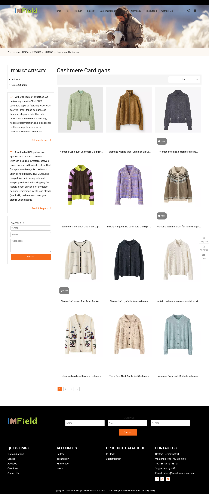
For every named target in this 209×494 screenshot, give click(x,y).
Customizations (15, 454)
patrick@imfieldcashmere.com (178, 473)
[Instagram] (168, 479)
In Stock (91, 10)
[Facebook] (157, 479)
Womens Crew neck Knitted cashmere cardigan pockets (178, 377)
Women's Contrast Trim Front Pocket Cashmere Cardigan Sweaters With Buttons (80, 302)
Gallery (60, 454)
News (60, 468)
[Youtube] (162, 479)
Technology (63, 458)
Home (58, 10)
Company (136, 10)
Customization (19, 85)
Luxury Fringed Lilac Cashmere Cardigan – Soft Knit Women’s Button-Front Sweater (129, 227)
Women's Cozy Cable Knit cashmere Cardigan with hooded (129, 302)
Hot (67, 10)
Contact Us (167, 10)
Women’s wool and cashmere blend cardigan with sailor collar (177, 152)
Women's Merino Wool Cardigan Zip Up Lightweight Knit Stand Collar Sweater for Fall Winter (129, 152)
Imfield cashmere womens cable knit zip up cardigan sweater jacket (178, 302)
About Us (12, 463)
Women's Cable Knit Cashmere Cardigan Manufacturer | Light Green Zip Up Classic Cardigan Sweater (80, 152)
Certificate (12, 468)
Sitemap (137, 490)
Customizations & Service (113, 10)
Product (78, 10)
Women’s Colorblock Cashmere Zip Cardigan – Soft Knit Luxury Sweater (80, 227)
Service (11, 458)
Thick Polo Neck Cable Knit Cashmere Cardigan (129, 377)
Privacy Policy (148, 490)
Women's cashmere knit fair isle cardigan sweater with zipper (178, 227)
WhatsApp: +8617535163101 (170, 458)
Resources (151, 10)
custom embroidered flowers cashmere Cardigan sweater (80, 377)
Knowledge (63, 463)
